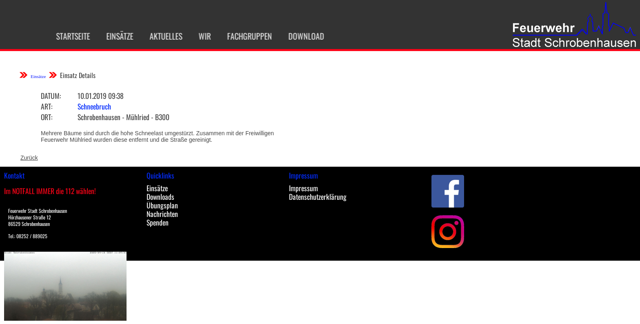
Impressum (303, 188)
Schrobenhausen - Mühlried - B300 (123, 117)
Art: (46, 106)
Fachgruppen (245, 36)
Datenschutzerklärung (318, 196)
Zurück (29, 157)
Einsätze (115, 36)
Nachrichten (162, 213)
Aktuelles (161, 36)
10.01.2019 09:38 (101, 95)
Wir (200, 36)
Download (302, 36)
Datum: (51, 95)
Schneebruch (94, 106)
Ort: (46, 117)
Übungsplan (162, 205)
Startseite (69, 36)
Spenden (158, 222)
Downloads (160, 196)
